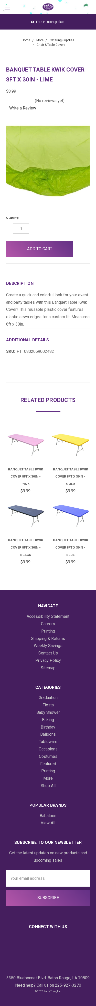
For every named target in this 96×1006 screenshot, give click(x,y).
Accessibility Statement (48, 616)
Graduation (48, 697)
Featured (48, 763)
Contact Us (48, 653)
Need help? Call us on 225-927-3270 (48, 985)
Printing (48, 631)
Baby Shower (48, 712)
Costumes (48, 756)
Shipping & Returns (48, 638)
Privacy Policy (48, 660)
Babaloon (48, 815)
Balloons (48, 734)
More (48, 778)
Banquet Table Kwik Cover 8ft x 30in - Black (25, 547)
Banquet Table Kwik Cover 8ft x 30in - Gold (70, 476)
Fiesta (48, 705)
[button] (81, 249)
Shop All (48, 785)
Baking (48, 719)
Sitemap (48, 667)
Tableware (48, 741)
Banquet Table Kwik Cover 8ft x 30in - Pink (25, 476)
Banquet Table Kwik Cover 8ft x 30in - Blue (70, 547)
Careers (48, 623)
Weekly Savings (48, 645)
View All (48, 822)
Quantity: (12, 218)
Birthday (48, 727)
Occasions (48, 749)
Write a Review (22, 108)
